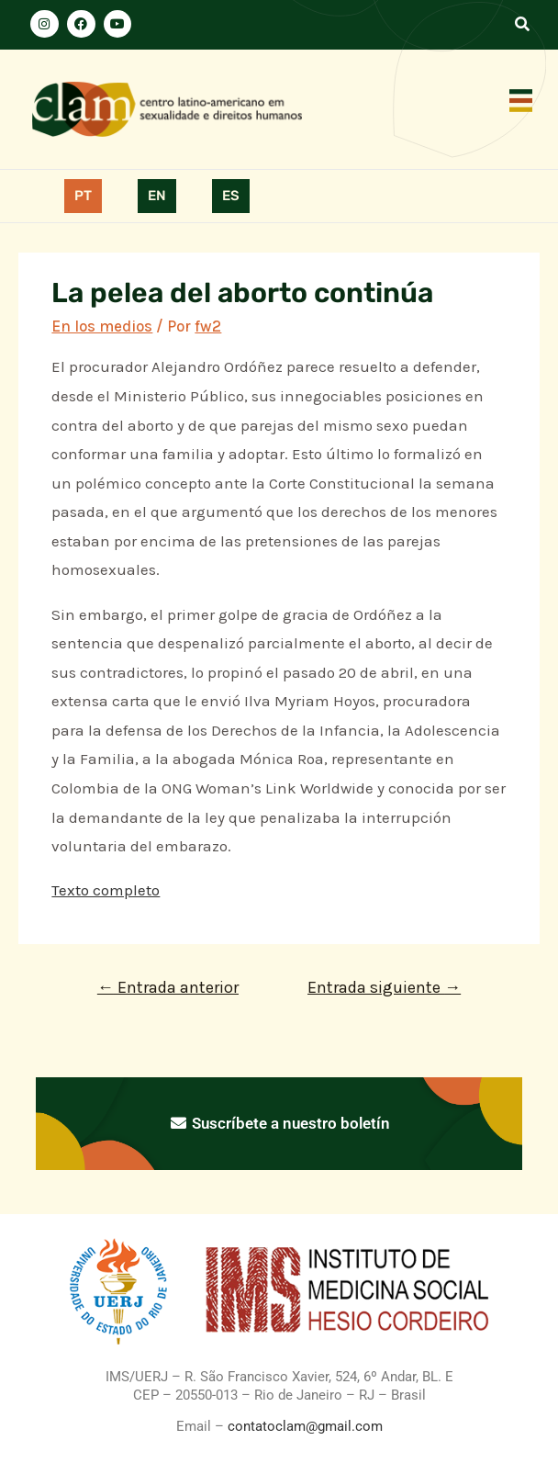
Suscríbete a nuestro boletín (278, 1123)
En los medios (101, 326)
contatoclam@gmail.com (303, 1426)
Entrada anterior (168, 987)
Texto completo (105, 890)
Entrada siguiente (384, 987)
